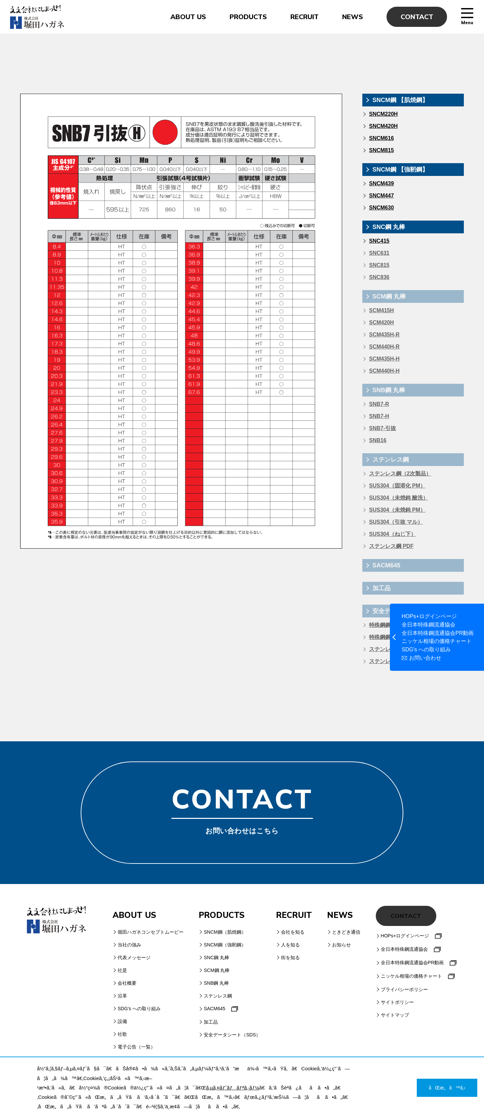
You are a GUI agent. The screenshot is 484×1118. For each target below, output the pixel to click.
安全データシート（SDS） (232, 1034)
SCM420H (381, 322)
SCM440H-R (384, 347)
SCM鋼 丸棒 (389, 296)
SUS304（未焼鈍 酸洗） (398, 498)
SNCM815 (381, 150)
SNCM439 (381, 183)
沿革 (122, 995)
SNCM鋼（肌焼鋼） (225, 932)
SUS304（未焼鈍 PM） (397, 510)
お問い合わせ (425, 658)
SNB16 (378, 440)
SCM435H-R (384, 334)
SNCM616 (381, 138)
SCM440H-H (384, 371)
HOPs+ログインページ (429, 616)
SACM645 (386, 565)
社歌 (122, 1034)
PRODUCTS (248, 16)
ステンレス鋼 (390, 459)
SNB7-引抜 (382, 428)
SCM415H (381, 310)
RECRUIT (304, 16)
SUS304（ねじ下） (392, 534)
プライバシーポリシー (404, 989)
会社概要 (127, 983)
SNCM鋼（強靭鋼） (225, 944)
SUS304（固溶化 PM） (397, 485)
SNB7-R (379, 404)
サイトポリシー (397, 1002)
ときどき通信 (346, 932)
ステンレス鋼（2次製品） (400, 473)
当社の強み (129, 944)
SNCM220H (383, 114)
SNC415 (379, 241)
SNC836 (379, 277)
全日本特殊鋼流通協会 (428, 624)
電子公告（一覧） (136, 1047)
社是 (122, 970)
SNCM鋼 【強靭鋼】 (400, 169)
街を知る (290, 957)
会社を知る (293, 932)
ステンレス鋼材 (388, 649)
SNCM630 (381, 208)
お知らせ (341, 944)
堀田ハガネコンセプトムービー (151, 932)
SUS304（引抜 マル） (396, 522)
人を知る (290, 944)
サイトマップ (395, 1015)
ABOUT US (188, 16)
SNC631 (379, 253)
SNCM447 (381, 195)
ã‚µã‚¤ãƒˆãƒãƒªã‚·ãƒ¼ (232, 1087)
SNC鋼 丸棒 (388, 227)
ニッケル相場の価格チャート (437, 641)
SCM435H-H (384, 359)
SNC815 (379, 265)
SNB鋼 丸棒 (388, 390)
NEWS (352, 16)
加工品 (381, 588)
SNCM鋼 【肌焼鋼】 (400, 100)
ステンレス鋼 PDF (391, 546)
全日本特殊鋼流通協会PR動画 (438, 633)
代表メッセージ (134, 957)
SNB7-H (379, 416)
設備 (122, 1021)
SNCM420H (383, 126)
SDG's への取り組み (426, 649)
